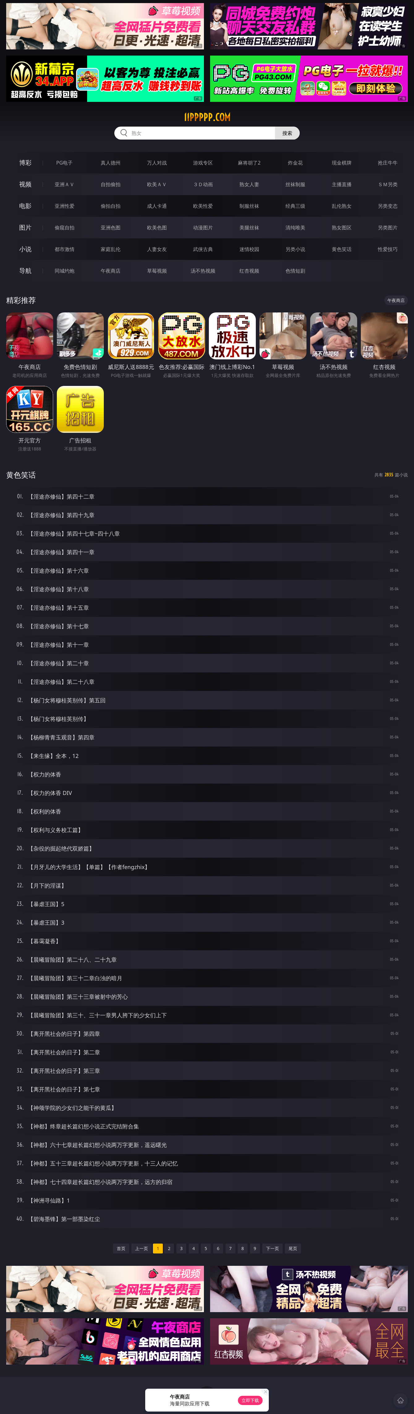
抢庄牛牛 (388, 162)
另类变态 (388, 206)
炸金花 (295, 162)
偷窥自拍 (64, 227)
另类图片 (388, 227)
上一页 (141, 1248)
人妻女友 (157, 249)
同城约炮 (64, 270)
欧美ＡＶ (157, 184)
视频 (25, 184)
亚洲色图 (110, 227)
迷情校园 (249, 249)
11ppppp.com (207, 117)
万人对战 (157, 162)
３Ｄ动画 (203, 184)
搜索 (287, 133)
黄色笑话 (342, 249)
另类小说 (295, 249)
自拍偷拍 (110, 184)
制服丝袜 (249, 206)
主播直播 (342, 184)
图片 (25, 227)
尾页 (293, 1248)
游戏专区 (203, 162)
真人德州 (110, 162)
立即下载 (250, 1400)
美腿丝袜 (249, 227)
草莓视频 (157, 270)
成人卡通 (157, 206)
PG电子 (64, 162)
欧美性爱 (203, 206)
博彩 (25, 162)
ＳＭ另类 (388, 184)
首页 (121, 1248)
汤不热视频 (203, 270)
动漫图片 (203, 227)
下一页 (272, 1248)
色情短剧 (295, 270)
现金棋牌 (342, 162)
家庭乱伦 (110, 249)
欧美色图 (157, 227)
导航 (25, 270)
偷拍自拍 (110, 206)
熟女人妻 (249, 184)
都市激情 (64, 249)
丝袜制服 (295, 184)
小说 (25, 249)
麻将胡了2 (249, 162)
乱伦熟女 (342, 206)
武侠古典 (203, 249)
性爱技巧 (388, 249)
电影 (25, 206)
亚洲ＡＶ (64, 184)
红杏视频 (249, 270)
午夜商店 (110, 270)
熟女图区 (342, 227)
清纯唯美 (295, 227)
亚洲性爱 (64, 206)
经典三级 (295, 206)
